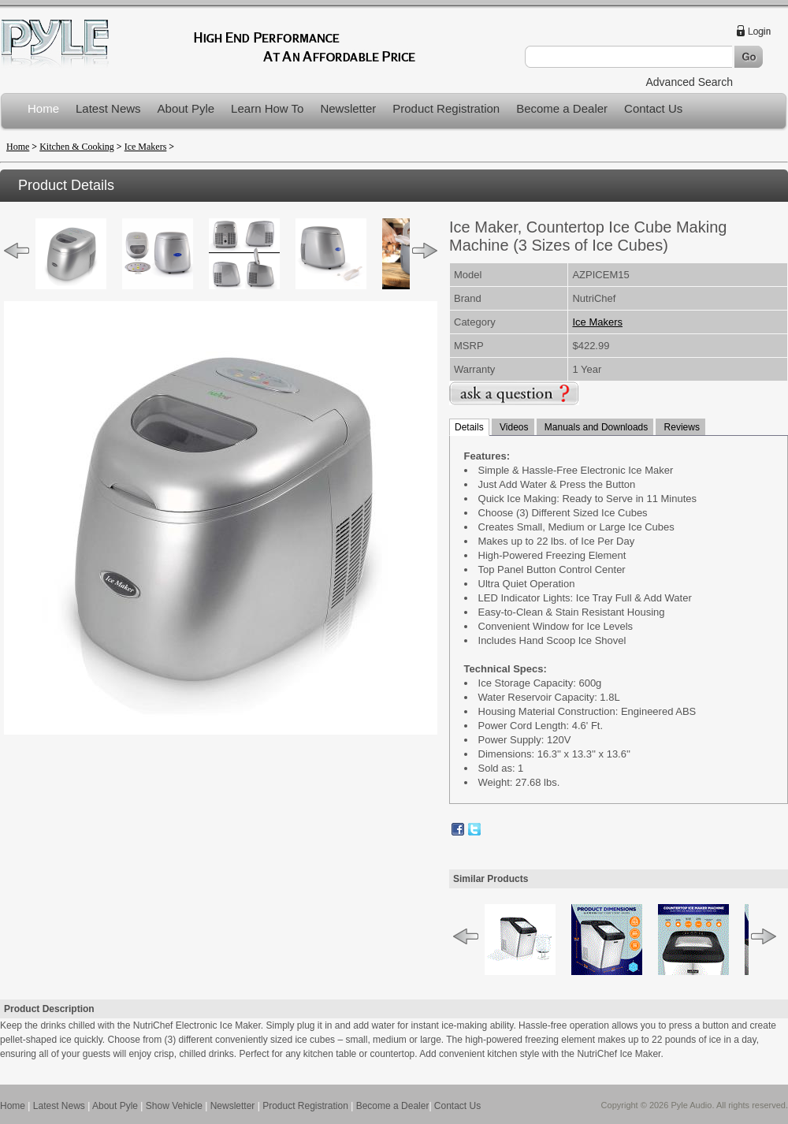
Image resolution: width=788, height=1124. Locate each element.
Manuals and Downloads (595, 427)
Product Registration (446, 108)
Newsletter (348, 108)
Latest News (108, 108)
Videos (513, 427)
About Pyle (186, 108)
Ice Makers (146, 146)
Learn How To (267, 108)
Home (43, 108)
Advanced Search (689, 82)
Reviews (680, 427)
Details (469, 427)
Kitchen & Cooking (76, 146)
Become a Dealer (562, 108)
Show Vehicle (174, 1105)
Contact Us (653, 108)
